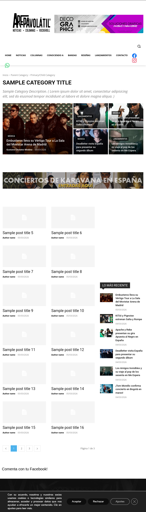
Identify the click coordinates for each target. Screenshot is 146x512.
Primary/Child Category (42, 75)
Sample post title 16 (65, 426)
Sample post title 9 (16, 310)
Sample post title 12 (65, 349)
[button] (138, 46)
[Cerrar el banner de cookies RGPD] (134, 501)
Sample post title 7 (16, 271)
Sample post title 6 (64, 233)
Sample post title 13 (17, 387)
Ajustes (119, 501)
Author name (9, 237)
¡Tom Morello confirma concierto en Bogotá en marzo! (127, 377)
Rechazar (96, 501)
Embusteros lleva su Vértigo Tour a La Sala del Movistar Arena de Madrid (128, 298)
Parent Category (19, 75)
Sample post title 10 (65, 310)
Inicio (5, 75)
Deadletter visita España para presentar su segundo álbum (129, 344)
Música (11, 136)
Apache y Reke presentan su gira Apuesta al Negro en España (128, 327)
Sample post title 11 (17, 349)
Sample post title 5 (16, 233)
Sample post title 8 (64, 271)
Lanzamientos (85, 116)
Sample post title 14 (65, 387)
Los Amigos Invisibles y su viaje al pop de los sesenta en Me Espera (128, 360)
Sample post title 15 (17, 426)
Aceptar (72, 501)
